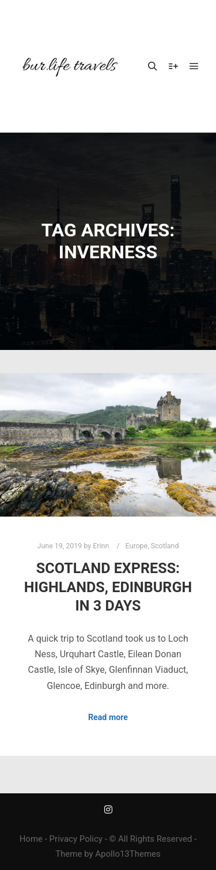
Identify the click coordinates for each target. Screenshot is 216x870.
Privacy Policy (76, 839)
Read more (108, 717)
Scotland (165, 545)
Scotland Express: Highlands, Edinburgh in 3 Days (108, 587)
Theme (68, 854)
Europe (137, 545)
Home (31, 839)
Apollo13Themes (128, 854)
